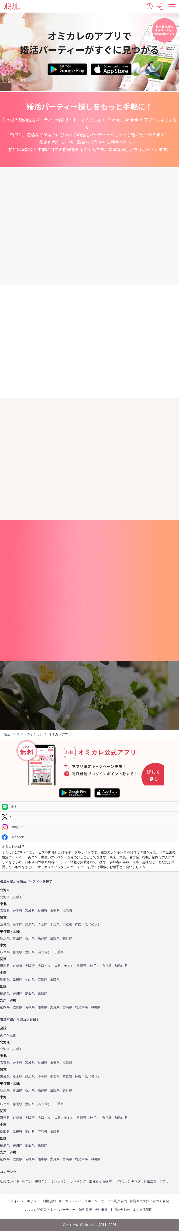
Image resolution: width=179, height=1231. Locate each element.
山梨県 (55, 938)
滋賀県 (5, 966)
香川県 (17, 994)
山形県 (55, 911)
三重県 (59, 952)
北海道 (5, 897)
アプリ (164, 1181)
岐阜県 (5, 952)
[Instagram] (89, 827)
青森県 (5, 911)
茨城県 (5, 924)
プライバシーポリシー (23, 1201)
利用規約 (49, 1201)
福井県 (42, 938)
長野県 (67, 938)
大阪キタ (44, 966)
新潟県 (5, 938)
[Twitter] (89, 817)
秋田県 (42, 911)
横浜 (94, 924)
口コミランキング (128, 1181)
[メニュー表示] (172, 6)
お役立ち (150, 1181)
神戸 (93, 966)
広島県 (42, 980)
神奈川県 (81, 924)
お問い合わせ (120, 1209)
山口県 (55, 980)
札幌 (16, 897)
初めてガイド (10, 1181)
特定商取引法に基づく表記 (149, 1201)
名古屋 (43, 952)
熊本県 (42, 1007)
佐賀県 (17, 1007)
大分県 (55, 1007)
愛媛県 (30, 994)
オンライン (59, 1181)
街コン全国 (8, 1035)
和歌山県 (121, 966)
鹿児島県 (81, 1007)
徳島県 (5, 994)
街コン (27, 1181)
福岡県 (5, 1007)
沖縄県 (95, 1007)
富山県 (17, 938)
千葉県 (55, 924)
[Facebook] (89, 837)
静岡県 (17, 952)
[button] (150, 6)
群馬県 (30, 924)
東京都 (67, 924)
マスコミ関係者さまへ (40, 1209)
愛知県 (30, 952)
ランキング (78, 1181)
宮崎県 (67, 1007)
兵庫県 (81, 966)
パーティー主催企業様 (75, 1209)
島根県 (17, 980)
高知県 (42, 994)
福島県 (67, 911)
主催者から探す (100, 1181)
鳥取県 (5, 980)
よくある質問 (142, 1209)
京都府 (17, 966)
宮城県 (30, 911)
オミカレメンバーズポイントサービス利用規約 (93, 1201)
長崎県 (30, 1007)
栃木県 (17, 924)
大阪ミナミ (62, 966)
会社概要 (101, 1209)
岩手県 (17, 911)
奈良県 (107, 966)
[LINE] (89, 807)
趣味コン (41, 1181)
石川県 (30, 938)
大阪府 (30, 966)
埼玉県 (42, 924)
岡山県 (30, 980)
